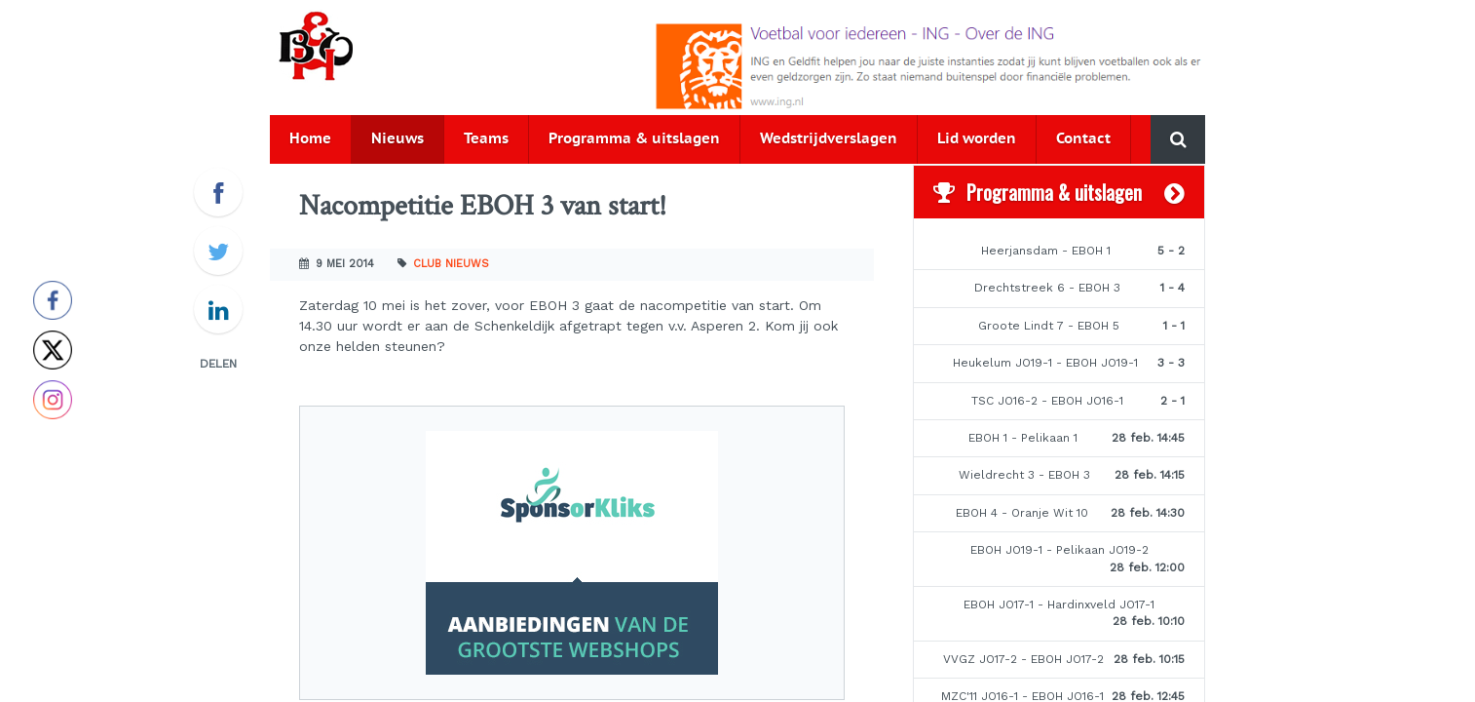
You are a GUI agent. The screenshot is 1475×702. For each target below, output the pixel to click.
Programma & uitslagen (634, 139)
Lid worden (976, 139)
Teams (486, 139)
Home (310, 139)
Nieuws (397, 139)
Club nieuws (451, 263)
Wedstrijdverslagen (828, 139)
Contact (1083, 139)
